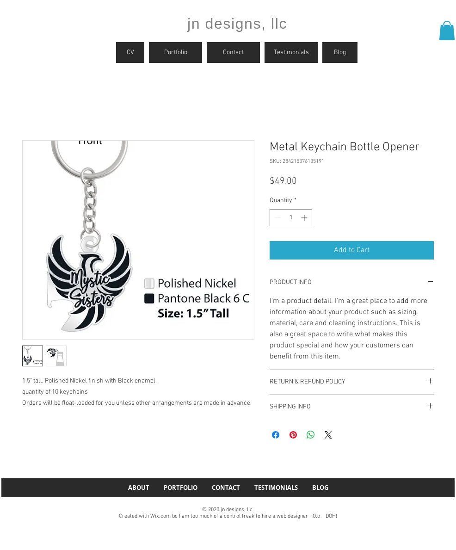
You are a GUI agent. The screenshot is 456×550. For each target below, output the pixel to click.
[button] (447, 30)
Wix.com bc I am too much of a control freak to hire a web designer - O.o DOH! (243, 516)
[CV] (130, 52)
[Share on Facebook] (275, 434)
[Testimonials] (291, 52)
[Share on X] (328, 434)
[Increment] (305, 218)
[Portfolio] (175, 52)
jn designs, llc (237, 23)
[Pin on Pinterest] (293, 434)
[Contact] (233, 52)
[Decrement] (277, 218)
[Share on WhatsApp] (310, 434)
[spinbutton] (291, 218)
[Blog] (339, 52)
